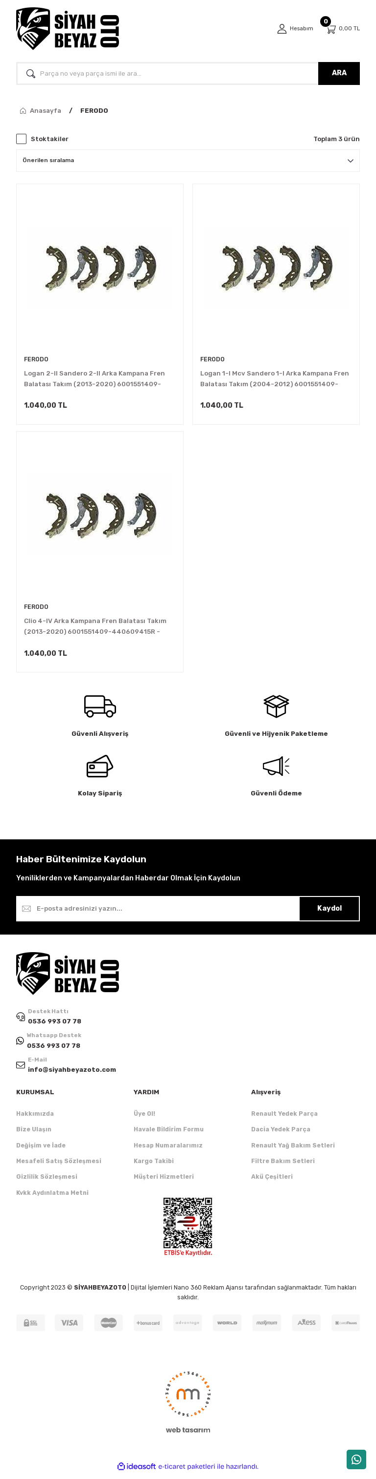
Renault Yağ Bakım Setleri (293, 1151)
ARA (339, 73)
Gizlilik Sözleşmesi (46, 1182)
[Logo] (67, 28)
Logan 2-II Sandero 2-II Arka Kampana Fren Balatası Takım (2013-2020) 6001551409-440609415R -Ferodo (94, 380)
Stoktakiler (50, 139)
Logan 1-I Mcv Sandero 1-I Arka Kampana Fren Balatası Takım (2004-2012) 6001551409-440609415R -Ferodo (274, 380)
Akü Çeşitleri (272, 1182)
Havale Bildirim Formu (169, 1135)
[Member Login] (294, 29)
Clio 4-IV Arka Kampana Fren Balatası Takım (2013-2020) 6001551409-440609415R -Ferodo (95, 630)
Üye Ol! (144, 1119)
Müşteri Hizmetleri (164, 1182)
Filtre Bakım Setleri (283, 1166)
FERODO (94, 110)
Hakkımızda (35, 1119)
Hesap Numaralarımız (168, 1151)
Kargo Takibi (154, 1166)
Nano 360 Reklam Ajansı (208, 1293)
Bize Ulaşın (33, 1135)
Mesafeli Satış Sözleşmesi (58, 1166)
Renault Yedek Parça (284, 1119)
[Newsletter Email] (188, 913)
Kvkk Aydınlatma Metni (52, 1198)
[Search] (188, 73)
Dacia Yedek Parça (280, 1135)
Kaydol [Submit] (329, 913)
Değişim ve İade (41, 1151)
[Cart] (342, 29)
